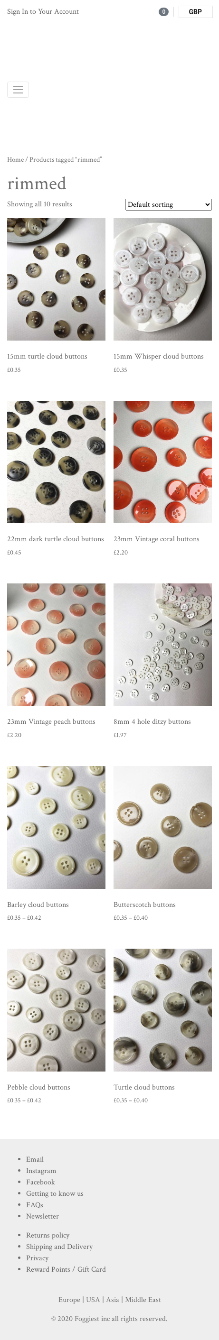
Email (35, 1159)
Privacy (37, 1258)
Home (15, 159)
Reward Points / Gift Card (66, 1270)
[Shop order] (168, 205)
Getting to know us (55, 1194)
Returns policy (47, 1235)
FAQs (34, 1205)
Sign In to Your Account (43, 12)
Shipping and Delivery (59, 1247)
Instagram (41, 1171)
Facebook (40, 1182)
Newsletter (42, 1216)
